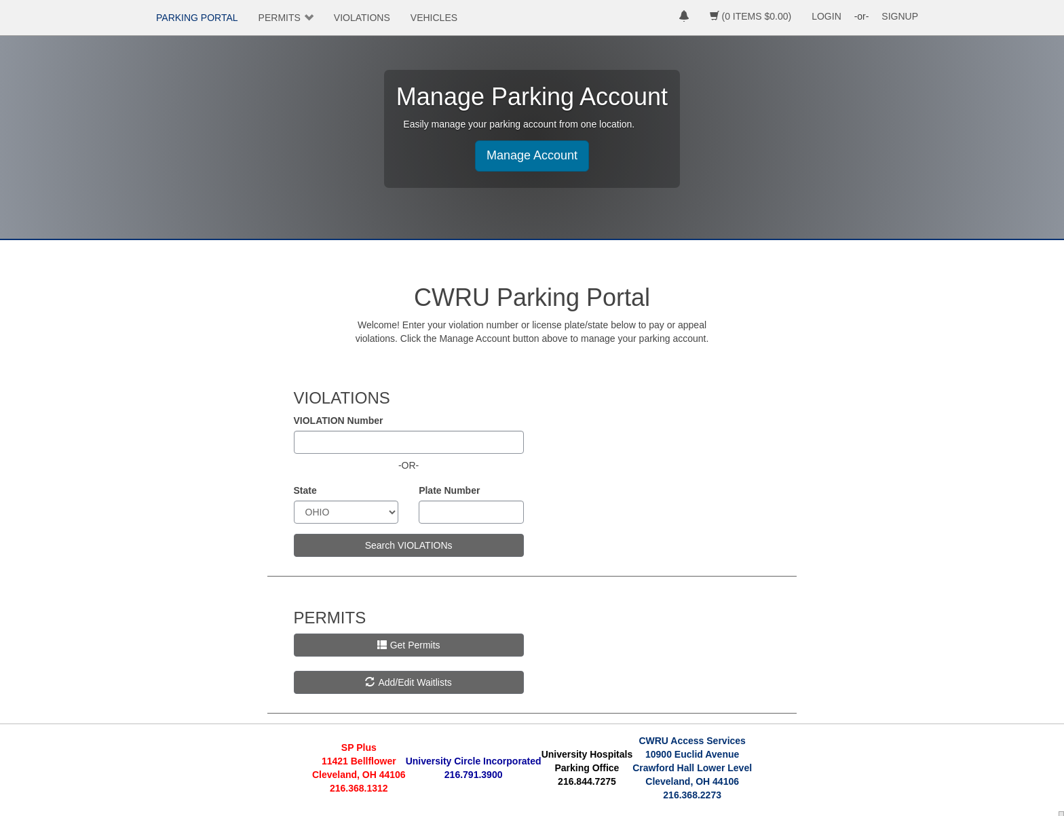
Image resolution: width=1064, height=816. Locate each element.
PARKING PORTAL (197, 17)
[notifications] (684, 18)
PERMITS (280, 17)
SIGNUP (899, 16)
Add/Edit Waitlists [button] (408, 682)
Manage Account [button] (532, 155)
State (305, 490)
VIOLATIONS (362, 17)
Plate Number (449, 490)
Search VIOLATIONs (409, 545)
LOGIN (826, 16)
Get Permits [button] (408, 645)
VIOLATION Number (338, 420)
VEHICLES (434, 17)
